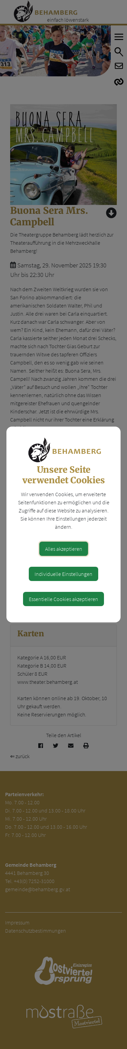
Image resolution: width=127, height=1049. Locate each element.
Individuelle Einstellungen (63, 573)
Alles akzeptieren (63, 548)
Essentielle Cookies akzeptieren (63, 599)
